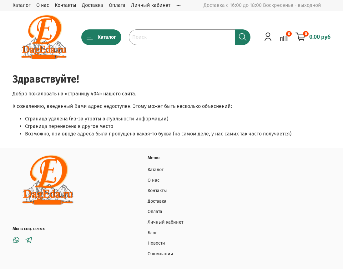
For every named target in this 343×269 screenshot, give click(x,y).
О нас (42, 5)
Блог (152, 233)
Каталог (22, 5)
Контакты (65, 5)
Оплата (117, 5)
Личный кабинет (150, 5)
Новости (156, 243)
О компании (160, 253)
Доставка (92, 5)
